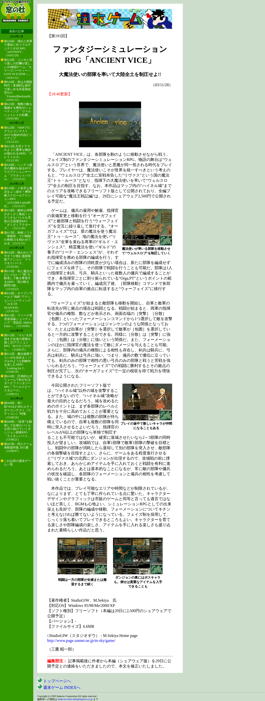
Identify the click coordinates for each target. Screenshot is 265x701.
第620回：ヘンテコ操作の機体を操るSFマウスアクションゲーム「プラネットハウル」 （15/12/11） (18, 172)
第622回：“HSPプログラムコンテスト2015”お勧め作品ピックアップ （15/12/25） (18, 135)
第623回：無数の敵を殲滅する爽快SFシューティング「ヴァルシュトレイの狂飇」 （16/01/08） (18, 111)
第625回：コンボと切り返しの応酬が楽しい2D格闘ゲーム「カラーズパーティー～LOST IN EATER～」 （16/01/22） (18, 68)
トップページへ (54, 681)
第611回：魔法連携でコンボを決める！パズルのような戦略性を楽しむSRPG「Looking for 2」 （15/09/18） (18, 362)
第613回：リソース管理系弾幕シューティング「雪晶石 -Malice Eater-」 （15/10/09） (18, 321)
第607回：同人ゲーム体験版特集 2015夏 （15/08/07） (18, 447)
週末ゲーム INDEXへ (58, 687)
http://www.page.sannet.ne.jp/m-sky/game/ (81, 640)
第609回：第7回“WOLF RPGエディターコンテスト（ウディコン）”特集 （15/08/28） (18, 410)
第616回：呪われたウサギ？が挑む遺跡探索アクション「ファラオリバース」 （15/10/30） (18, 260)
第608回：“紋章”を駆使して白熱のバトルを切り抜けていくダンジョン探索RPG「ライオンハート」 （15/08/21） (18, 430)
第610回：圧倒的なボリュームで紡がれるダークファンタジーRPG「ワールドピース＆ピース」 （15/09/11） (18, 385)
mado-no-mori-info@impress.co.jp (75, 699)
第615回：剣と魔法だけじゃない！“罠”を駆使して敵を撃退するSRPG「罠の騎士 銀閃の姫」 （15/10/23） (18, 280)
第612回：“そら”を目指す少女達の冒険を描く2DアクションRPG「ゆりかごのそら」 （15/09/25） (18, 342)
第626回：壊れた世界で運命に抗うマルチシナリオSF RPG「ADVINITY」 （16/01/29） (18, 48)
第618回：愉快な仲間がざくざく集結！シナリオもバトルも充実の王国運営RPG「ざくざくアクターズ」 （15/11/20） (18, 219)
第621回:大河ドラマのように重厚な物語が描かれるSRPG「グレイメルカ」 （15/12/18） (18, 153)
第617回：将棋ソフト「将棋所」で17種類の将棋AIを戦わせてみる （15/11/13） (18, 238)
